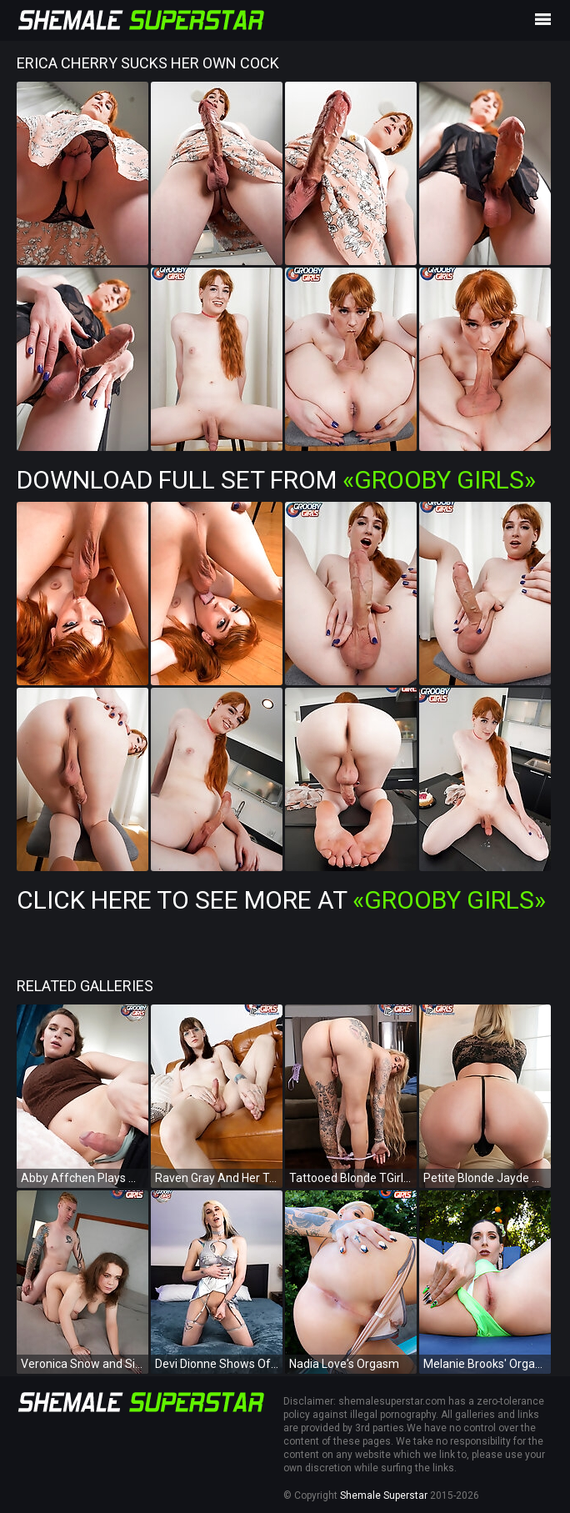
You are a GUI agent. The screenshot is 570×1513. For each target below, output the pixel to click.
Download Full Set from (276, 479)
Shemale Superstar (384, 1495)
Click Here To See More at (281, 899)
